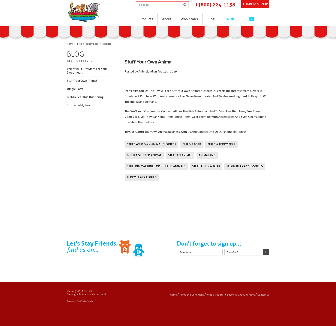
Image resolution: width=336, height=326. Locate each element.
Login (247, 4)
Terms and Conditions (191, 294)
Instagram (152, 249)
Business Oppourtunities (241, 294)
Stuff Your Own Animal (82, 81)
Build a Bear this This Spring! (85, 97)
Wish (230, 19)
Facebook (125, 249)
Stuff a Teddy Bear (79, 105)
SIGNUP (262, 4)
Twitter (138, 249)
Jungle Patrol (75, 89)
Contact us (263, 294)
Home (70, 44)
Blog (79, 44)
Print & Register (215, 294)
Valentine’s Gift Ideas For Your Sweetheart (87, 70)
